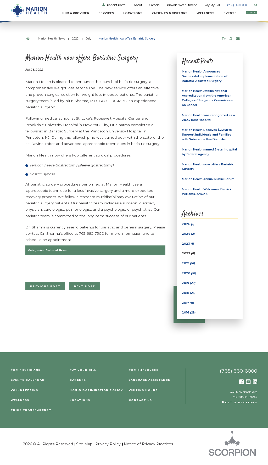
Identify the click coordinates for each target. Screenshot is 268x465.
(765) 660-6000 (237, 5)
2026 (188, 227)
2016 (189, 317)
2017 (188, 307)
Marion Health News (51, 38)
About (138, 5)
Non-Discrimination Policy (97, 395)
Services (89, 13)
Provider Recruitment (182, 5)
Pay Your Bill (83, 374)
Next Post (87, 286)
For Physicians (26, 374)
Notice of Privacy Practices (148, 448)
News (64, 250)
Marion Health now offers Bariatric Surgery (209, 169)
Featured (52, 250)
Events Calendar (28, 384)
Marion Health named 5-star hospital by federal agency (203, 154)
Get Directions (240, 407)
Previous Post (46, 286)
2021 (188, 267)
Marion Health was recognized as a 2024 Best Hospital (209, 119)
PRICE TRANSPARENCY (31, 414)
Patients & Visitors (147, 15)
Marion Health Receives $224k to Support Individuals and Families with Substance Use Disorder (208, 136)
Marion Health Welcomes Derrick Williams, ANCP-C (207, 195)
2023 (188, 247)
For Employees (144, 374)
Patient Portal (116, 5)
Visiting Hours (144, 395)
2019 (189, 287)
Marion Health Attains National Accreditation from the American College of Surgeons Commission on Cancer (208, 99)
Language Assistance (151, 384)
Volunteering (25, 395)
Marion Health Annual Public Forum (209, 182)
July (88, 38)
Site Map (84, 448)
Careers (154, 5)
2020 (189, 277)
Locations (117, 13)
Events (212, 13)
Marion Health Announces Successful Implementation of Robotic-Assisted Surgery (205, 76)
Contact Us (242, 15)
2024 (188, 237)
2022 (75, 38)
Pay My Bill (212, 5)
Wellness (187, 13)
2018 (189, 297)
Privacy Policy (108, 448)
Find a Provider (54, 15)
